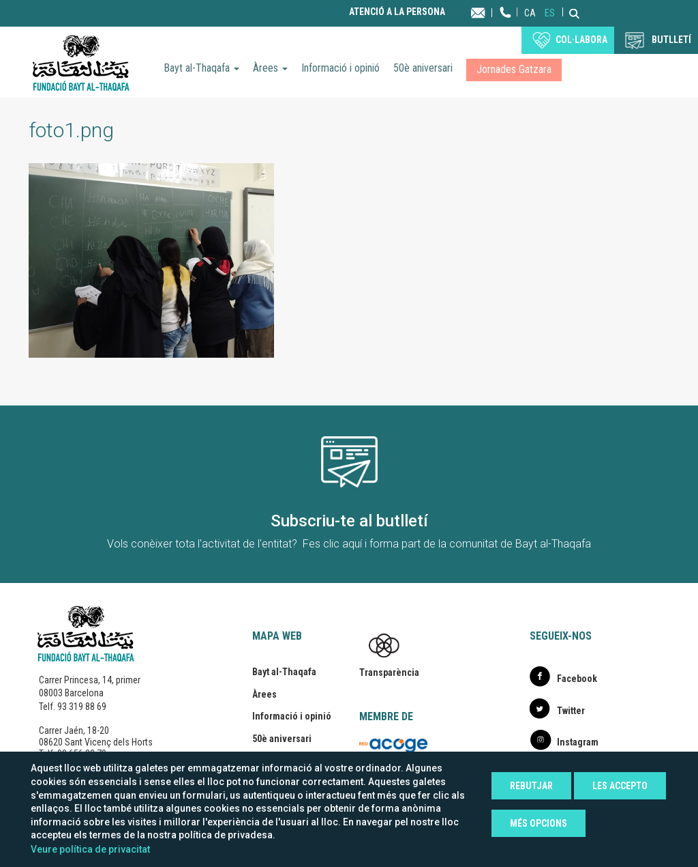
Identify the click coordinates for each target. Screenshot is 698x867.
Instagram (577, 742)
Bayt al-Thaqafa (201, 67)
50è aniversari (423, 67)
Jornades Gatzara (513, 69)
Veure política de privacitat (90, 849)
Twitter (571, 710)
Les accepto (620, 785)
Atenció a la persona (397, 12)
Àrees (270, 67)
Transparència (389, 672)
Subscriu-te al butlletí (349, 520)
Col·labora (581, 39)
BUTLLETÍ (671, 39)
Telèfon (505, 26)
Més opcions (538, 823)
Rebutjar (531, 785)
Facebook (577, 678)
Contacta (491, 12)
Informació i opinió (340, 67)
